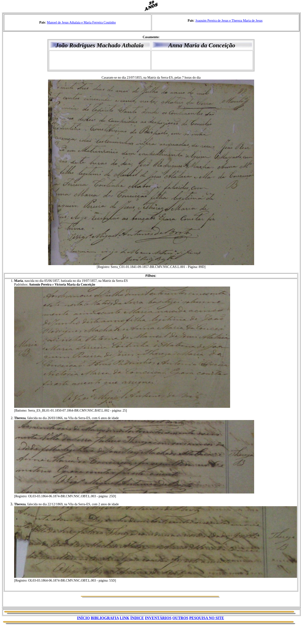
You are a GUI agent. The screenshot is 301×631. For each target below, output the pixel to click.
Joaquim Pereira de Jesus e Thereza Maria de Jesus (229, 20)
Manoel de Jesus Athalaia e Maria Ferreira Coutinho (81, 22)
